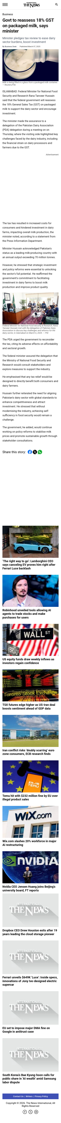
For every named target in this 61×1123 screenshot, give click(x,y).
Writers (29, 1096)
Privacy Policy (41, 1096)
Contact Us (18, 1096)
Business (7, 14)
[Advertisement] (30, 186)
